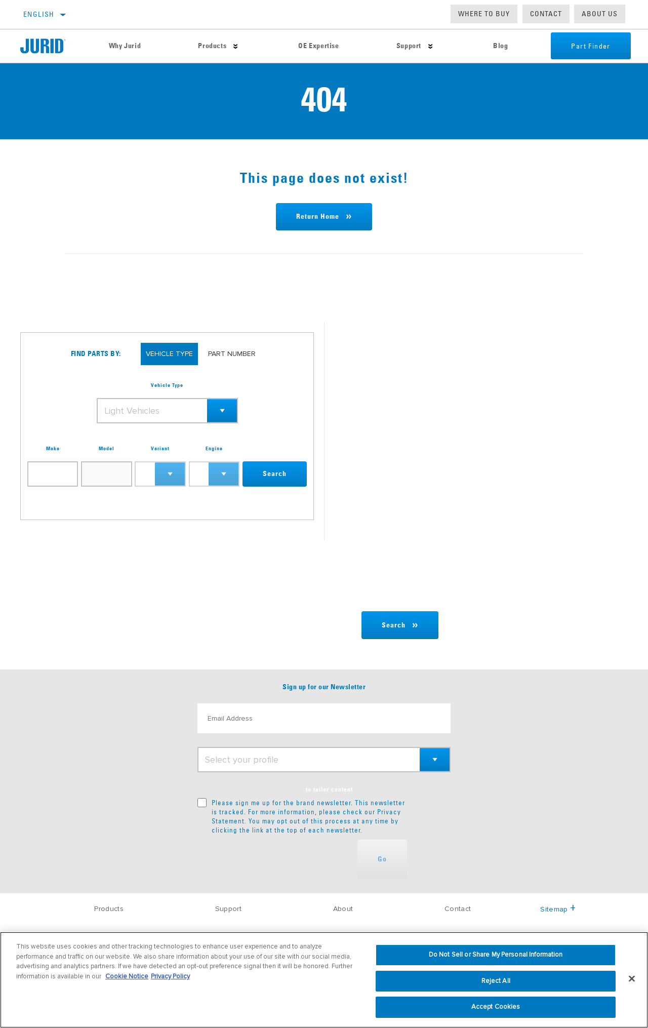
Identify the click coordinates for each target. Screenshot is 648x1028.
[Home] (50, 46)
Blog (500, 46)
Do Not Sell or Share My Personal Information (496, 955)
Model (106, 448)
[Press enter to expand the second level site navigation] (235, 46)
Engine (214, 448)
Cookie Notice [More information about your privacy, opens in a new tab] (126, 976)
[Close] (632, 979)
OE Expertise (318, 46)
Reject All (495, 981)
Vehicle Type (167, 385)
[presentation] (274, 859)
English (39, 14)
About (343, 908)
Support (408, 46)
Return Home (317, 216)
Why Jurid (125, 46)
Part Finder (590, 46)
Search (275, 474)
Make (53, 448)
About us (600, 13)
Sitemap (558, 909)
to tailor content (329, 790)
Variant (160, 448)
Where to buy (484, 13)
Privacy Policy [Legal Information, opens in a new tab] (170, 976)
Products (212, 46)
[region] (324, 980)
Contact (546, 13)
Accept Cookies (495, 1007)
